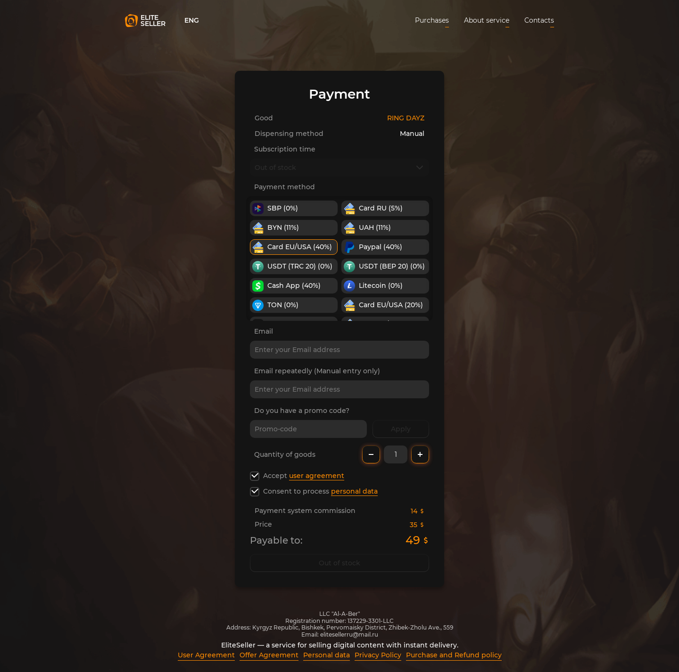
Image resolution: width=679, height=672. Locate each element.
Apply (401, 429)
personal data (354, 491)
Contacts (539, 20)
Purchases (432, 20)
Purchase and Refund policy (454, 655)
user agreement (316, 475)
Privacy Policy (378, 655)
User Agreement (206, 655)
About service (486, 20)
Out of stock (339, 563)
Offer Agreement (269, 655)
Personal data (326, 655)
